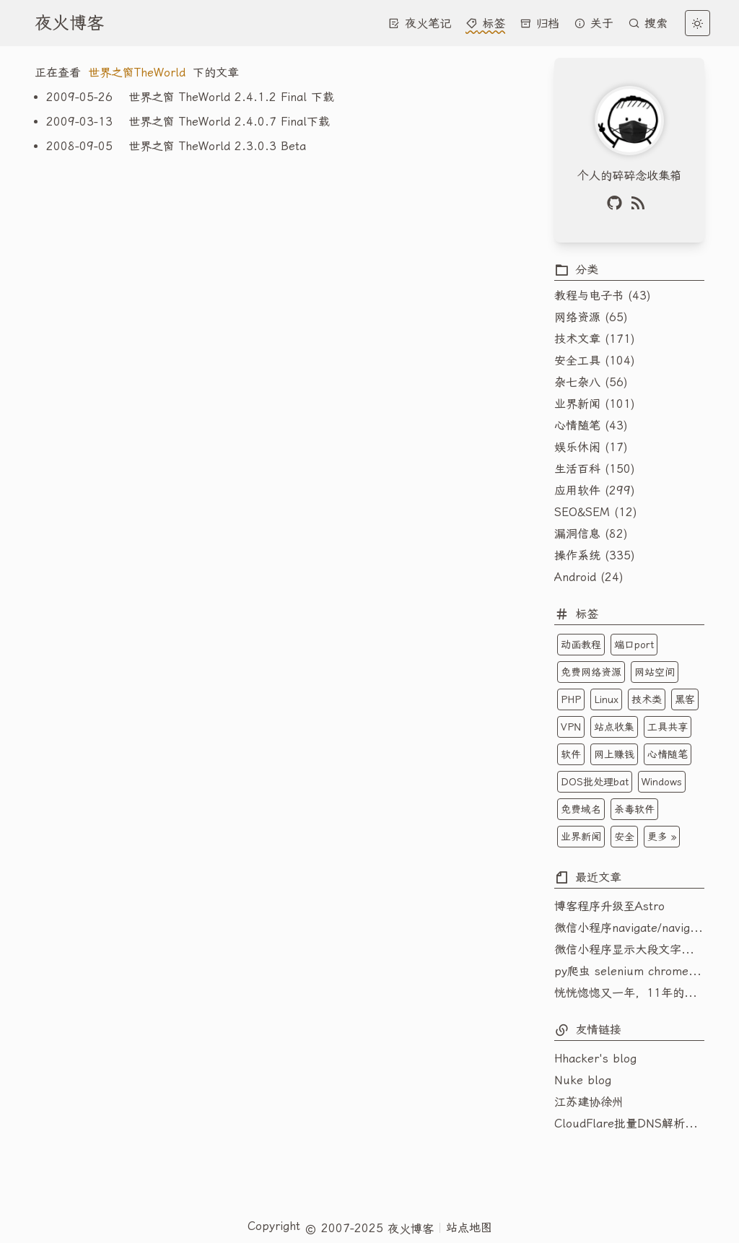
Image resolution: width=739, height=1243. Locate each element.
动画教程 (581, 644)
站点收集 (614, 727)
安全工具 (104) (594, 360)
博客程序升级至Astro (609, 906)
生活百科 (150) (594, 469)
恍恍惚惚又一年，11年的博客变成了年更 (629, 993)
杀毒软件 (634, 809)
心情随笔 (667, 754)
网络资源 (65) (591, 317)
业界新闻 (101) (594, 404)
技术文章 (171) (594, 339)
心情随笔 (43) (591, 425)
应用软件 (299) (594, 490)
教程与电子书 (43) (602, 295)
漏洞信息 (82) (591, 534)
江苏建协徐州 (589, 1102)
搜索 (648, 23)
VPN (571, 727)
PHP (571, 699)
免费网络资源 (591, 672)
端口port (634, 644)
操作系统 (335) (594, 555)
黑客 (685, 699)
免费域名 (581, 809)
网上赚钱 (614, 754)
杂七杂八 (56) (591, 382)
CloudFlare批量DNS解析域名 (629, 1123)
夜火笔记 (419, 23)
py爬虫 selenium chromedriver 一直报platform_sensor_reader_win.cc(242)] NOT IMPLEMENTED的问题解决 (629, 971)
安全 (624, 836)
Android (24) (589, 577)
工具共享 (667, 727)
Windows (662, 782)
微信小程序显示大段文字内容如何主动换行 (629, 949)
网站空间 (654, 672)
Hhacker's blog (595, 1058)
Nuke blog (582, 1080)
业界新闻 (581, 836)
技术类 (646, 699)
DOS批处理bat (595, 782)
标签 (485, 23)
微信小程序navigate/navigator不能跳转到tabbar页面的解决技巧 (629, 928)
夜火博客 (69, 23)
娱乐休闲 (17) (591, 447)
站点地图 (469, 1227)
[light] (697, 23)
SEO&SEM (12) (595, 512)
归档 (539, 23)
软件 (571, 754)
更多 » (661, 836)
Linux (606, 699)
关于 (593, 23)
